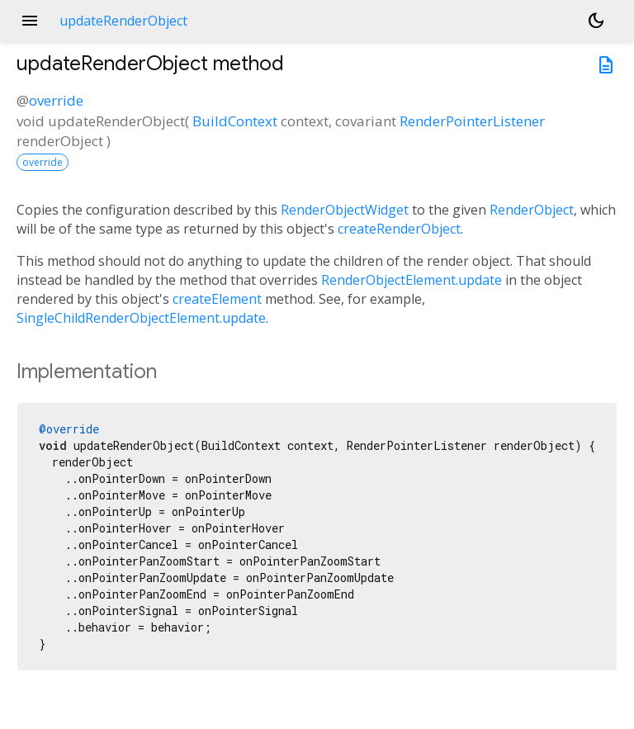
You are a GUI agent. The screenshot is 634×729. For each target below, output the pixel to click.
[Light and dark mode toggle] (596, 20)
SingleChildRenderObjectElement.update (141, 318)
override (56, 100)
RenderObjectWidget (345, 210)
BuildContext (234, 120)
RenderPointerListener (472, 120)
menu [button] (30, 21)
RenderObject (532, 210)
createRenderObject (399, 229)
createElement (217, 299)
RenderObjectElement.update (411, 280)
